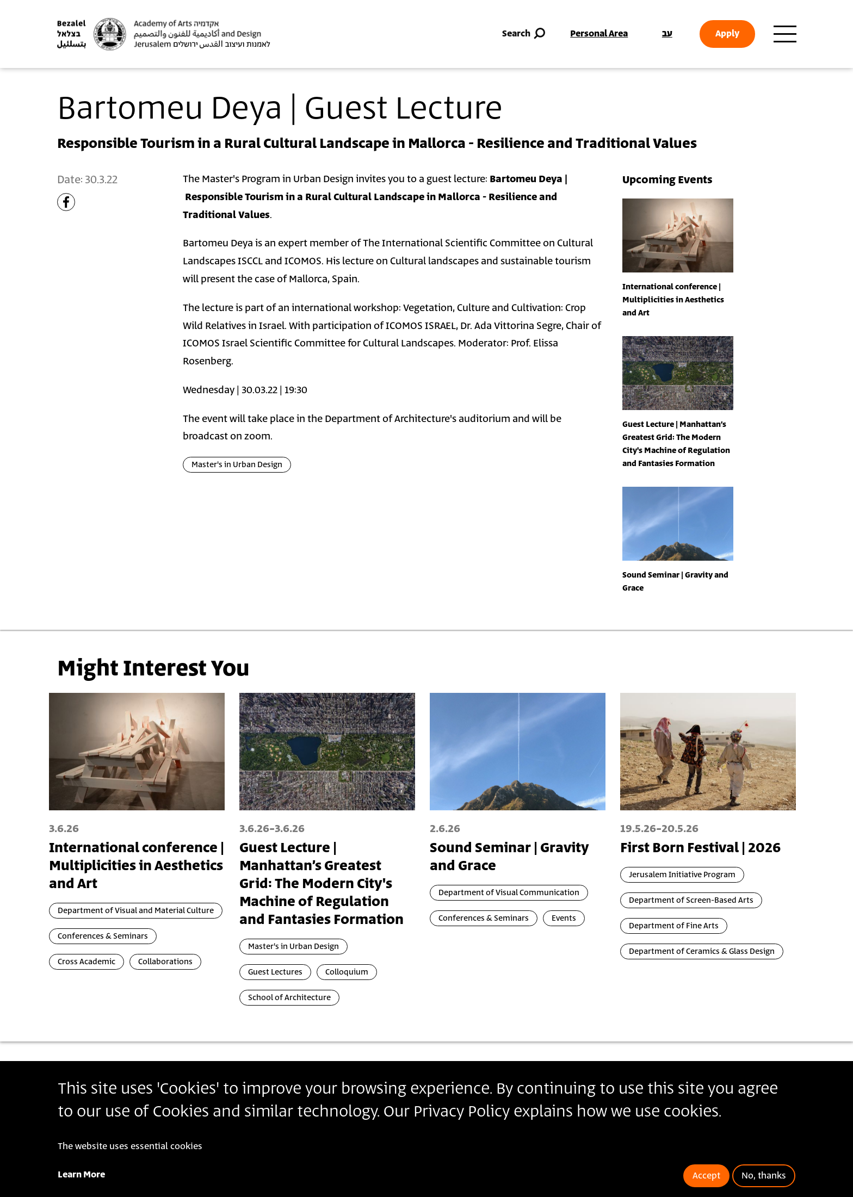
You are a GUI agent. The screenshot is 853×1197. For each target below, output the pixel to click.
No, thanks (763, 1175)
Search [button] (524, 34)
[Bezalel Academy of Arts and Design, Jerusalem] (163, 34)
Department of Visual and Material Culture (136, 910)
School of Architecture (289, 997)
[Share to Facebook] (66, 202)
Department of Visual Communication (508, 892)
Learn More (81, 1174)
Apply (727, 33)
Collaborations (165, 961)
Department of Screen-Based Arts (691, 900)
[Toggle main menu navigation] (785, 34)
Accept (706, 1175)
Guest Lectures (275, 972)
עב (667, 33)
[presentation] (677, 234)
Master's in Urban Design (236, 464)
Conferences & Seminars (103, 936)
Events (564, 918)
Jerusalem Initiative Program (682, 874)
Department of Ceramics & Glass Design (702, 951)
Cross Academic (86, 961)
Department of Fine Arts (674, 926)
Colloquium (346, 972)
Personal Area (599, 33)
